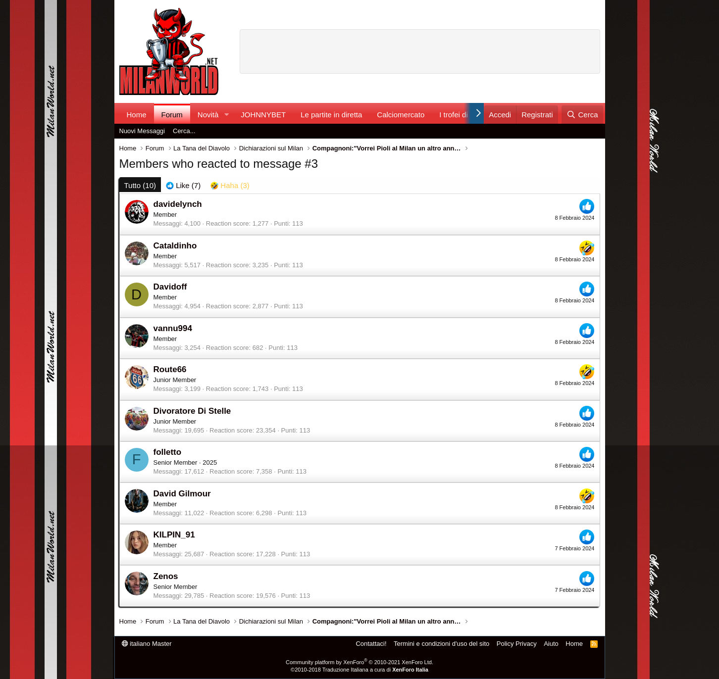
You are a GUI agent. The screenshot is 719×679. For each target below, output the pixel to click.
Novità (208, 114)
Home (137, 114)
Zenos (166, 576)
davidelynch (178, 204)
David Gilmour (182, 493)
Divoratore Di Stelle (192, 411)
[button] (226, 114)
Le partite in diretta (331, 114)
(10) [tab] (140, 185)
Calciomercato (400, 114)
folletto (168, 452)
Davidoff (170, 286)
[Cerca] (582, 114)
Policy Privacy (517, 643)
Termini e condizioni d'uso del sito (441, 643)
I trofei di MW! (462, 114)
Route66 (170, 369)
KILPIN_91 (174, 534)
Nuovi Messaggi (142, 131)
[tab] (183, 185)
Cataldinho (175, 245)
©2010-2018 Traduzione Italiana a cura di (359, 670)
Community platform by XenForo (359, 662)
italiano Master (147, 643)
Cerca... (184, 131)
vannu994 (173, 328)
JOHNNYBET (263, 114)
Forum (172, 114)
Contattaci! (371, 643)
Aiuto (551, 643)
